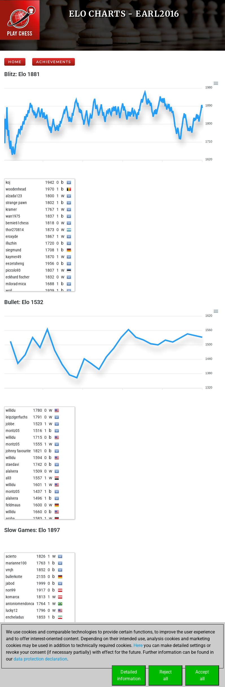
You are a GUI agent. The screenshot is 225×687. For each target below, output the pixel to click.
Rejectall (166, 675)
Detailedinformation (129, 675)
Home (14, 62)
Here (138, 645)
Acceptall (202, 675)
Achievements (53, 62)
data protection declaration (40, 659)
